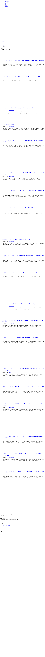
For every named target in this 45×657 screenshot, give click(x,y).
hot (5, 3)
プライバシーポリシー (7, 526)
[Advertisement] (10, 28)
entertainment (7, 1)
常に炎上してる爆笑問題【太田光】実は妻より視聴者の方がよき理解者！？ (19, 108)
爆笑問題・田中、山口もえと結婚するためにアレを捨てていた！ (17, 239)
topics (6, 5)
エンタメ (6, 2)
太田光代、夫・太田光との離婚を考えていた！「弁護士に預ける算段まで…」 (20, 207)
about (3, 524)
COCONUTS (3, 529)
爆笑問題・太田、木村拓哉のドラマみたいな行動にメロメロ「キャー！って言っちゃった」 (23, 272)
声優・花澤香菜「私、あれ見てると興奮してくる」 (14, 124)
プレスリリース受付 (6, 525)
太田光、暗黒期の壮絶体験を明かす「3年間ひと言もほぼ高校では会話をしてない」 (21, 304)
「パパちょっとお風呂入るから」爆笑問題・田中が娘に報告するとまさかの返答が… (21, 337)
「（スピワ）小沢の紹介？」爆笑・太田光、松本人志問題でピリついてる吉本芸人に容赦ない (23, 60)
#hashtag (6, 6)
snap (5, 4)
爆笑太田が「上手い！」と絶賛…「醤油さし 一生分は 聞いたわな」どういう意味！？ (22, 76)
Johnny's (10, 372)
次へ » (3, 493)
